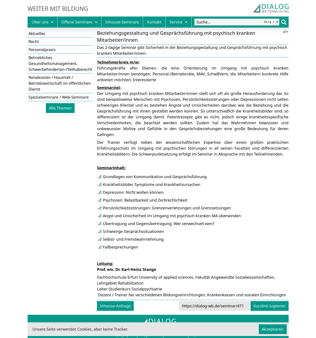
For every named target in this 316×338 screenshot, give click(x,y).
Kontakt (154, 22)
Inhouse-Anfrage (115, 305)
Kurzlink (269, 305)
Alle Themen (60, 108)
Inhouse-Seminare (122, 22)
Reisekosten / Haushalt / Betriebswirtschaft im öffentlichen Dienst (59, 83)
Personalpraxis (42, 49)
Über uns (43, 22)
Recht (33, 41)
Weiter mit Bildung (58, 9)
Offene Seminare (79, 22)
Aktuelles (36, 33)
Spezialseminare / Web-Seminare (58, 97)
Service (178, 22)
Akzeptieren (273, 329)
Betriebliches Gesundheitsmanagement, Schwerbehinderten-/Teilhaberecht (60, 63)
